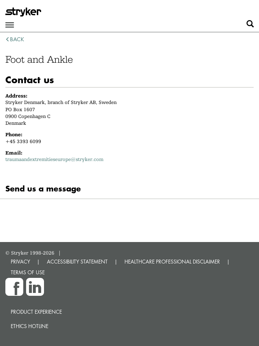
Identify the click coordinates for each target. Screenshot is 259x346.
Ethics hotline (29, 326)
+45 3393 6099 (23, 141)
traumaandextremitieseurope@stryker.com (54, 159)
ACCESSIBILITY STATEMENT (77, 261)
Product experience (36, 311)
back (14, 39)
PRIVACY (20, 261)
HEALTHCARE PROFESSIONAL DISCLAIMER (172, 261)
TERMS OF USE (28, 272)
